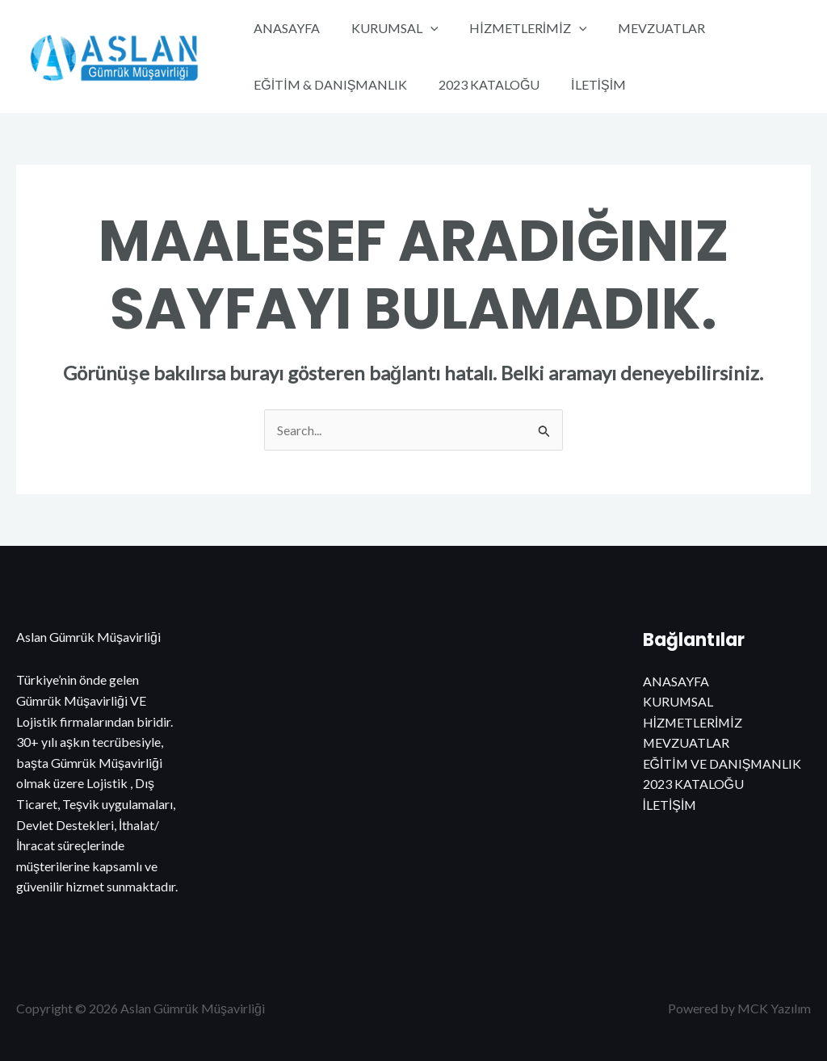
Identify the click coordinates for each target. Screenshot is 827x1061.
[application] (422, 28)
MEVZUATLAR (642, 28)
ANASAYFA (284, 28)
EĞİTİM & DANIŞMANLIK (328, 84)
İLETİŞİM (584, 84)
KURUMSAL (386, 28)
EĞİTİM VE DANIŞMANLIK (723, 763)
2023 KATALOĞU (480, 84)
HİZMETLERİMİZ (514, 28)
